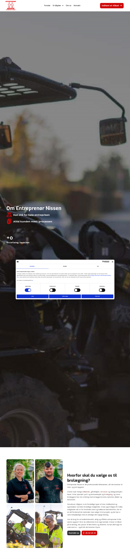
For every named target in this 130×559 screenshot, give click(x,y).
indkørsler (86, 492)
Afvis (32, 296)
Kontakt (77, 5)
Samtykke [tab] (32, 266)
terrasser (104, 492)
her (32, 280)
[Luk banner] (112, 262)
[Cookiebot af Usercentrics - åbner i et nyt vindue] (99, 262)
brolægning (108, 494)
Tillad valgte (65, 296)
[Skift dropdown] (63, 5)
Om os (68, 5)
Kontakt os (74, 533)
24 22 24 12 (89, 533)
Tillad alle (97, 296)
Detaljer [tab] (65, 266)
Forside (47, 5)
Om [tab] (98, 266)
